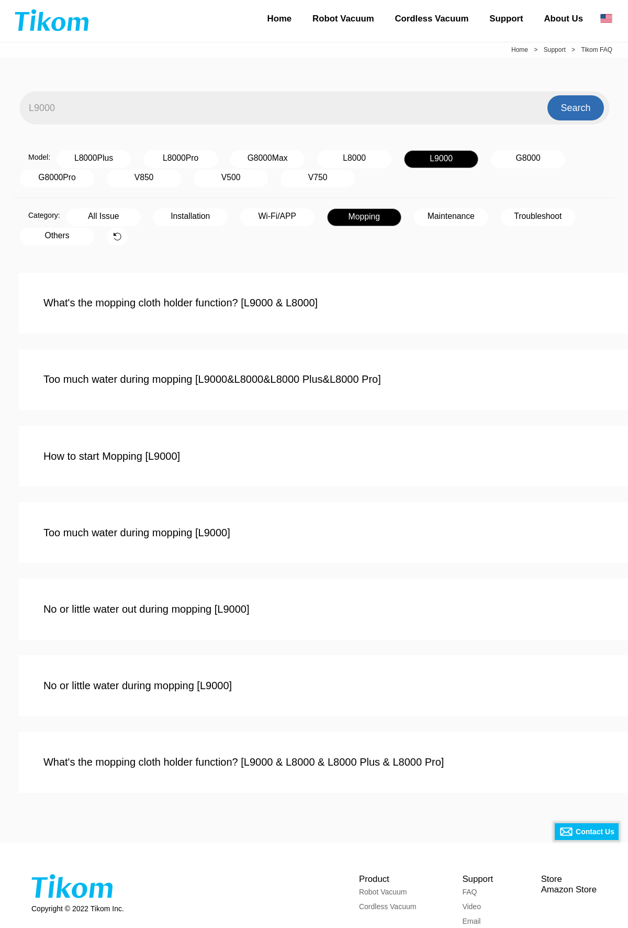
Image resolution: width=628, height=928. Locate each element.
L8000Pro (154, 156)
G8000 (430, 156)
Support (506, 19)
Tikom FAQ (596, 49)
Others (509, 211)
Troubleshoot (440, 211)
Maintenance (371, 211)
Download (474, 889)
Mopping (302, 212)
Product (370, 828)
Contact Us (595, 831)
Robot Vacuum (343, 19)
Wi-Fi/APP (233, 211)
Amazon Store (567, 843)
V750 (117, 174)
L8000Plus (85, 156)
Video (467, 860)
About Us (563, 19)
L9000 (361, 157)
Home (279, 19)
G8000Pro (499, 156)
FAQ (465, 845)
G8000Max (223, 156)
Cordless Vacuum (431, 19)
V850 (568, 156)
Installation (163, 211)
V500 (48, 174)
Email (467, 874)
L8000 (292, 156)
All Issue (94, 211)
